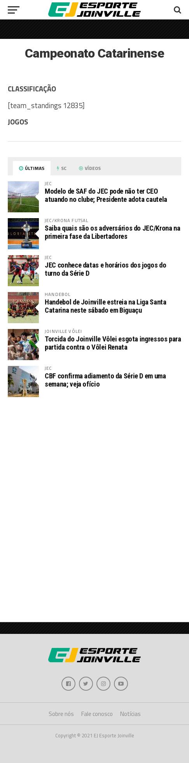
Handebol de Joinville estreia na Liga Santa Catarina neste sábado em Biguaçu (105, 306)
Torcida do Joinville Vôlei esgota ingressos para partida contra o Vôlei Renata (113, 343)
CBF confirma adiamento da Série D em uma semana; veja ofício (105, 380)
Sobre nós (61, 713)
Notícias (130, 713)
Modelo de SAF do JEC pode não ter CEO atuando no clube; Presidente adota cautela (106, 195)
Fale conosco (97, 713)
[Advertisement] (94, 505)
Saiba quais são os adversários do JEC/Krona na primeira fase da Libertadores (112, 232)
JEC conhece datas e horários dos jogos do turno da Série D (105, 269)
